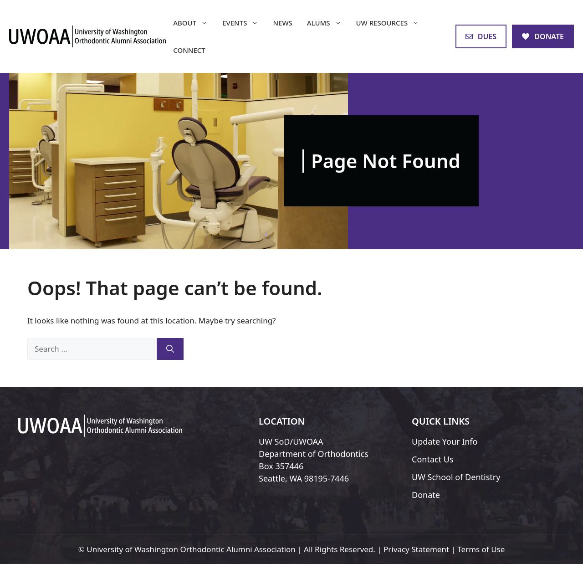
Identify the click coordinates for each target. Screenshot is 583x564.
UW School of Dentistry (456, 477)
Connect (189, 50)
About (194, 22)
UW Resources (391, 22)
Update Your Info (444, 441)
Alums (328, 22)
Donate (426, 494)
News (282, 22)
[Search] (170, 349)
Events (244, 22)
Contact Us (433, 459)
